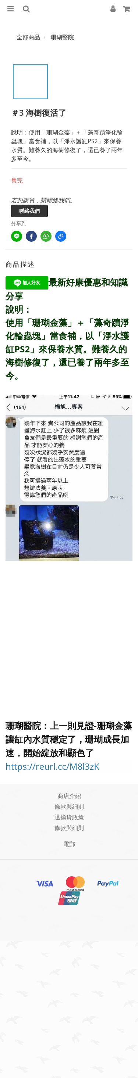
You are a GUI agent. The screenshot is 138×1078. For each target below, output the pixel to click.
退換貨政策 (69, 817)
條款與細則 (69, 806)
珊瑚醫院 (62, 37)
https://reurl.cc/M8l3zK (52, 766)
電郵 (69, 844)
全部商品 (28, 37)
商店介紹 (69, 796)
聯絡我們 (29, 210)
